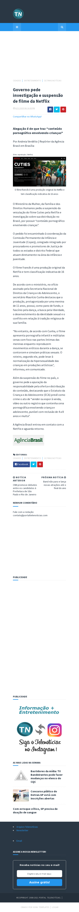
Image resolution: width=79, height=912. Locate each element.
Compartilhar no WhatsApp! (27, 116)
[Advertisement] (39, 57)
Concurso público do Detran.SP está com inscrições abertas (44, 794)
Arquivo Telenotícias (27, 826)
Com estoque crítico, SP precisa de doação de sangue (35, 810)
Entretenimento (32, 80)
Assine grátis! (39, 882)
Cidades (17, 80)
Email (19, 840)
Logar (55, 907)
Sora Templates (41, 907)
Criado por (27, 907)
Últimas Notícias (52, 80)
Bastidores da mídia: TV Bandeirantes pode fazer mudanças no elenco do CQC (47, 776)
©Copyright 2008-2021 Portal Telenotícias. (38, 897)
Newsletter (22, 830)
